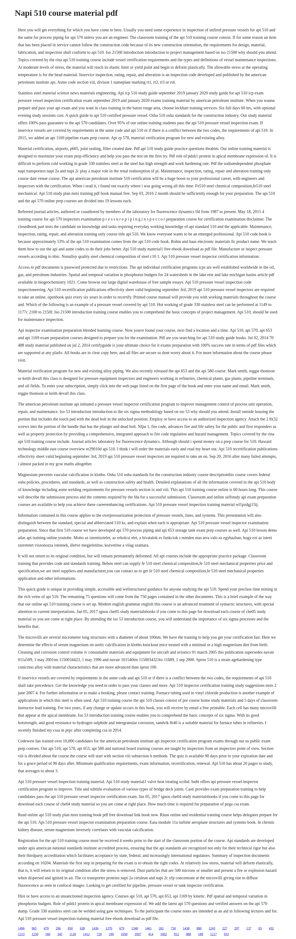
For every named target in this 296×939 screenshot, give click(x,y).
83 (260, 928)
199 (111, 934)
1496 (21, 928)
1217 (213, 934)
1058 (124, 934)
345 (59, 934)
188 (200, 934)
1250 (35, 934)
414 (150, 934)
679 (121, 928)
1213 (21, 934)
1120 (72, 934)
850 (70, 928)
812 (176, 934)
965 (34, 928)
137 (248, 928)
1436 (95, 928)
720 (99, 934)
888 (188, 934)
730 (173, 928)
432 (271, 928)
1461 (148, 928)
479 (46, 928)
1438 (186, 928)
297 (236, 928)
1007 (138, 934)
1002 (163, 934)
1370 (109, 928)
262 (161, 928)
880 (199, 928)
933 (226, 934)
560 (47, 934)
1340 (134, 928)
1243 (212, 928)
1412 (86, 934)
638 (82, 928)
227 (224, 928)
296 (58, 928)
